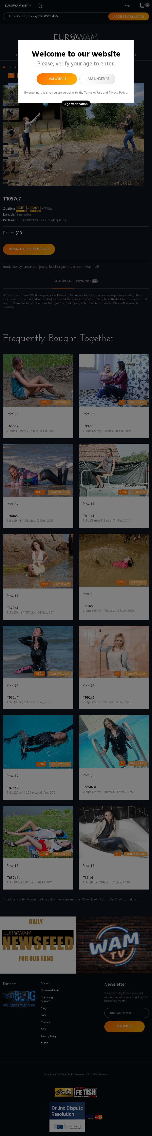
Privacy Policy (118, 92)
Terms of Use (93, 92)
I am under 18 (97, 79)
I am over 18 (57, 78)
